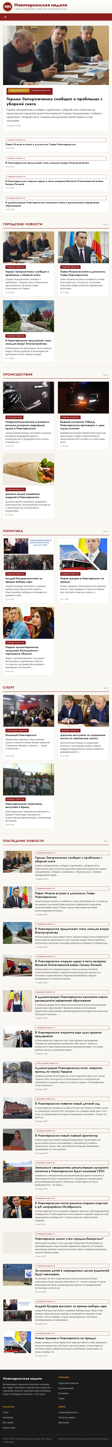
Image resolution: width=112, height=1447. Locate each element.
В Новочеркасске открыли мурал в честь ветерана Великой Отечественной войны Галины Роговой (54, 182)
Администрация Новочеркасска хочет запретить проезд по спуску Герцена (69, 1070)
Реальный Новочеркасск (21, 735)
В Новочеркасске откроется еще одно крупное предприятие (68, 1034)
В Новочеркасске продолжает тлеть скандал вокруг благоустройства (47, 163)
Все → (106, 224)
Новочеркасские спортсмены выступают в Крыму (23, 805)
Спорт (61, 1398)
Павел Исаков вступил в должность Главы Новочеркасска (40, 144)
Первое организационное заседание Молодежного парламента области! (21, 650)
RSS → (106, 841)
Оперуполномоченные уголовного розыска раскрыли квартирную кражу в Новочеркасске (27, 425)
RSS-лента (8, 1422)
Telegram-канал (66, 1417)
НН (8, 7)
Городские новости (68, 1383)
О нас (6, 1412)
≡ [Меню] (5, 17)
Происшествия (66, 1388)
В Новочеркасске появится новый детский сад (67, 1104)
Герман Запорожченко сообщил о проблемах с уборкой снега (55, 101)
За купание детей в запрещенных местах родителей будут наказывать (72, 1272)
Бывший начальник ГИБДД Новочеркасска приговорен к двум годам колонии (82, 425)
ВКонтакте (63, 1422)
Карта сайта (9, 1427)
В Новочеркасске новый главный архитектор (66, 1136)
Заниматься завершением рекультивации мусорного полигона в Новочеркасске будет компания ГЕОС (71, 1169)
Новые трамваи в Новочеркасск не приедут (82, 580)
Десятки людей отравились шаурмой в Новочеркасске (22, 495)
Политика (63, 1393)
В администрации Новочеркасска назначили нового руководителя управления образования (52, 204)
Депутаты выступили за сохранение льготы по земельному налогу (82, 736)
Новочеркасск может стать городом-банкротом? (69, 1239)
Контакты (8, 1417)
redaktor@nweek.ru (68, 1412)
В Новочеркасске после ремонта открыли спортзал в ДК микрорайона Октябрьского (71, 1205)
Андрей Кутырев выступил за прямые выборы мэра (23, 580)
